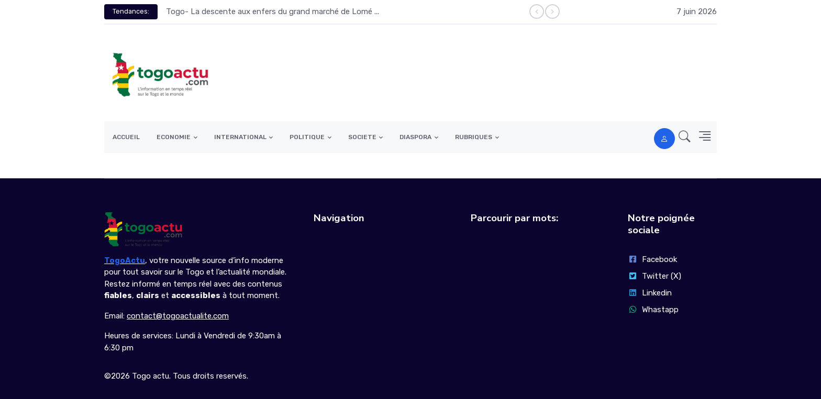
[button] (681, 137)
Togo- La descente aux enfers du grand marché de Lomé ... (272, 11)
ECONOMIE (174, 137)
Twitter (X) (654, 276)
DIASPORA (415, 137)
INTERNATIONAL (240, 137)
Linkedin (650, 293)
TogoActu (124, 260)
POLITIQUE (307, 137)
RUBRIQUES (473, 137)
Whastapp (653, 309)
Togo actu (150, 376)
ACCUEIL (126, 137)
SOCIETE (362, 137)
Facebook (652, 259)
